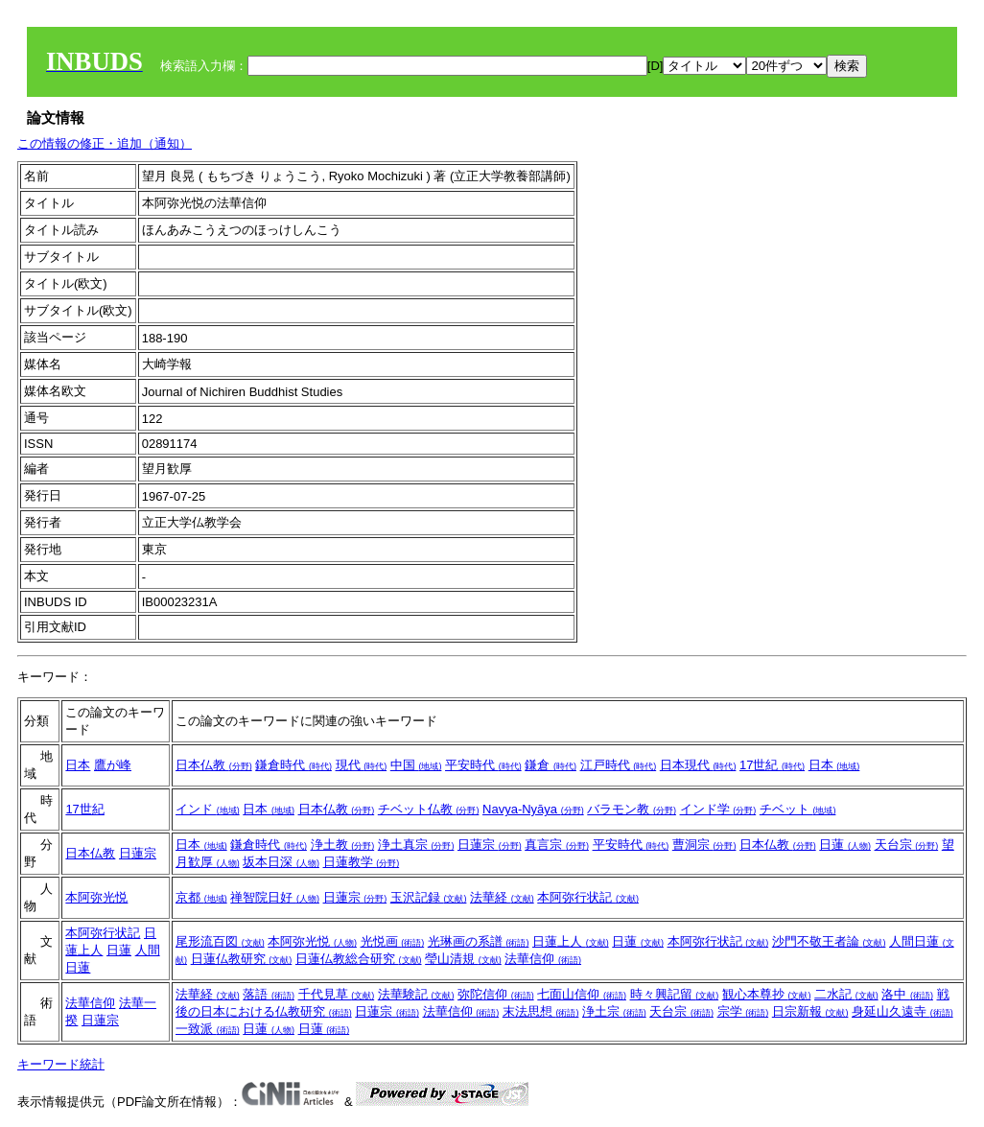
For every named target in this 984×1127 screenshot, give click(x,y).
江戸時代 (618, 765)
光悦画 (393, 941)
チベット (798, 809)
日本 (77, 765)
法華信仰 (542, 958)
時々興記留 (674, 994)
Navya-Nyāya (533, 809)
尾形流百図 (220, 941)
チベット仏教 (429, 809)
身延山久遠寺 (902, 1011)
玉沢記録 (428, 897)
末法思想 (541, 1011)
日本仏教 (214, 765)
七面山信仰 (581, 994)
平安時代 (483, 765)
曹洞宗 (704, 844)
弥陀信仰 (495, 994)
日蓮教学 (361, 862)
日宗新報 (810, 1011)
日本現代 (698, 765)
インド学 (718, 809)
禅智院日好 (274, 897)
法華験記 (416, 994)
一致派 (208, 1028)
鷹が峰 (112, 765)
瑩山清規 (463, 958)
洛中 (907, 994)
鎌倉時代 (293, 765)
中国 (416, 765)
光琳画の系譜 (478, 941)
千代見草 (336, 994)
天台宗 (907, 844)
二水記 (846, 994)
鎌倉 (550, 765)
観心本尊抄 (766, 994)
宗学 (743, 1011)
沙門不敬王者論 (829, 941)
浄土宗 (614, 1011)
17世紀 (772, 765)
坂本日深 (281, 862)
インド (208, 809)
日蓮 (845, 844)
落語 (268, 994)
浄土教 (343, 844)
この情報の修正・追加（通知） (104, 143)
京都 (201, 897)
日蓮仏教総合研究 (358, 958)
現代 (361, 765)
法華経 (502, 897)
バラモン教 (631, 809)
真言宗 (557, 844)
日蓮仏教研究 (242, 958)
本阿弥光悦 (96, 897)
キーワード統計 (61, 1064)
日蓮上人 (570, 941)
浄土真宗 (416, 844)
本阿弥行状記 (588, 897)
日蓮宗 (137, 853)
